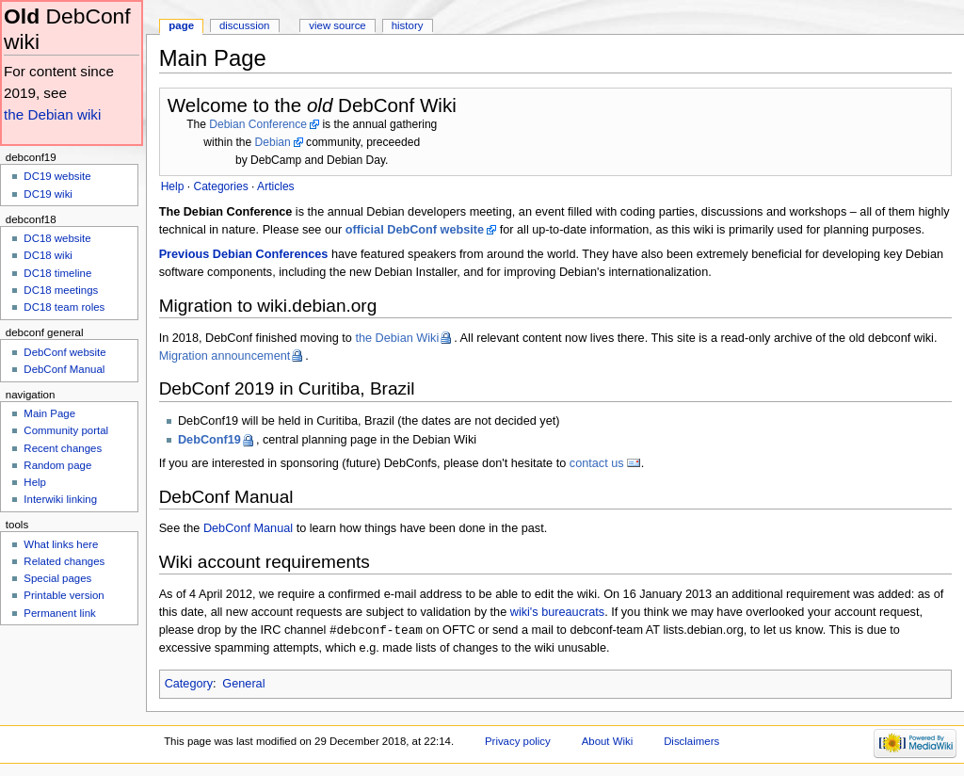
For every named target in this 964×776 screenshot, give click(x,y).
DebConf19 (209, 439)
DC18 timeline (57, 273)
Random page (57, 465)
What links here (61, 544)
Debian (273, 142)
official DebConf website (414, 229)
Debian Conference (258, 124)
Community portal (66, 430)
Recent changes (63, 448)
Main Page (49, 413)
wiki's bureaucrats (557, 612)
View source (337, 25)
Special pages (57, 578)
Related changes (64, 561)
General (243, 684)
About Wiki (608, 742)
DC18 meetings (61, 290)
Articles (276, 186)
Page (181, 25)
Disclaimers (691, 742)
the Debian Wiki (397, 338)
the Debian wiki (52, 114)
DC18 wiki (48, 255)
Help (35, 482)
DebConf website (64, 352)
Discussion (244, 25)
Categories (220, 186)
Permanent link (59, 613)
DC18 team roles (64, 307)
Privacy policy (518, 742)
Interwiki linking (60, 499)
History (408, 25)
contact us (597, 463)
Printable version (64, 595)
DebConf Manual (248, 528)
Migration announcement (225, 356)
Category (189, 684)
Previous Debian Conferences (244, 254)
